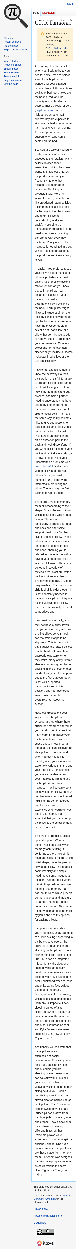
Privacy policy (41, 1208)
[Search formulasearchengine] (66, 20)
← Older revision (59, 48)
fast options (42, 466)
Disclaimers (40, 1222)
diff (48, 48)
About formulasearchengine (48, 1215)
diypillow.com (44, 110)
